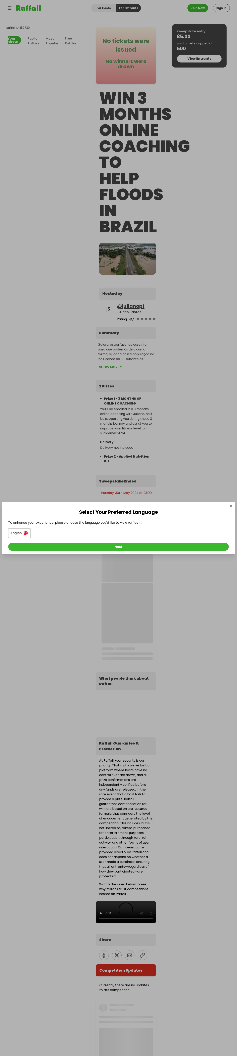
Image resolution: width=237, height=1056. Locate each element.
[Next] (118, 548)
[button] (73, 534)
